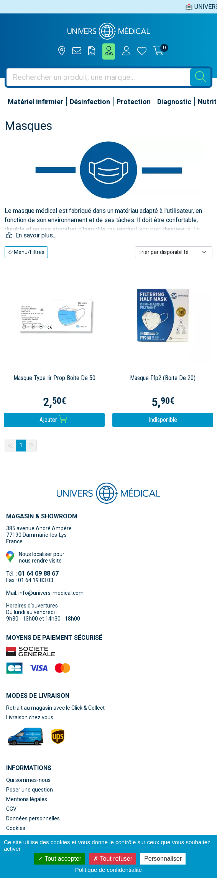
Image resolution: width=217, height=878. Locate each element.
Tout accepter (59, 858)
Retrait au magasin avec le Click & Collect (55, 708)
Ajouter (53, 419)
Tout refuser (112, 858)
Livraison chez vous (29, 717)
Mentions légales (26, 799)
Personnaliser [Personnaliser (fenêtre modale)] (163, 858)
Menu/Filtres (26, 252)
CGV (11, 809)
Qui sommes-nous (28, 780)
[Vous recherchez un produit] (99, 77)
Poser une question (29, 790)
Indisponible (163, 419)
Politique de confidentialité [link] (108, 869)
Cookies (15, 828)
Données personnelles (33, 818)
